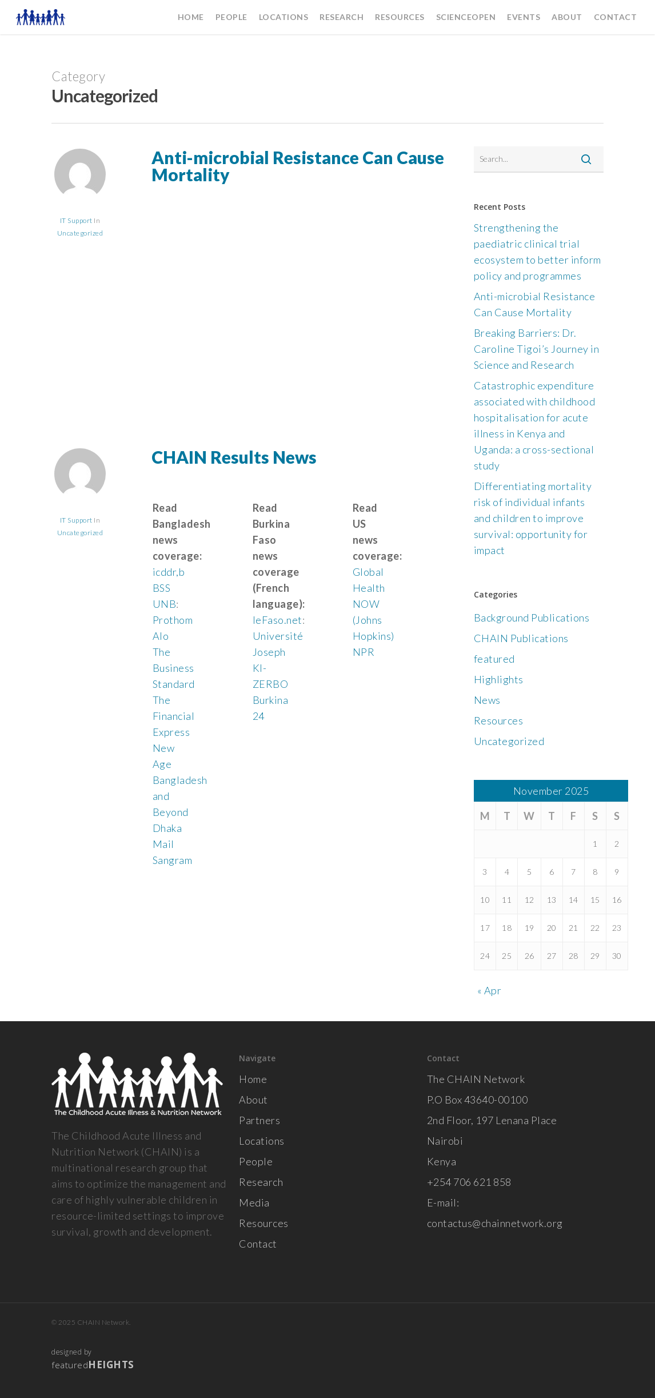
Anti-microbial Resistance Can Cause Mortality (297, 166)
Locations (262, 1140)
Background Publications (532, 617)
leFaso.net (277, 620)
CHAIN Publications (521, 638)
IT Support (76, 220)
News (487, 700)
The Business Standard (174, 668)
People (256, 1161)
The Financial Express (174, 716)
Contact (258, 1243)
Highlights (499, 679)
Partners (259, 1120)
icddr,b (169, 571)
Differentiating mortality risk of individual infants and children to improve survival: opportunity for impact (533, 518)
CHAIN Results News (234, 457)
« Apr (489, 990)
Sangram (173, 860)
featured (494, 658)
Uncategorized (80, 233)
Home (253, 1079)
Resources (499, 720)
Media (254, 1202)
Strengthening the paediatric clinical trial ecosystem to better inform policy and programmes (537, 251)
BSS (162, 587)
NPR (364, 652)
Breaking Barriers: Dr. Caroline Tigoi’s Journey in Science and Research (537, 348)
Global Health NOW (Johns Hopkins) (373, 603)
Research (261, 1182)
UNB (165, 604)
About (253, 1099)
